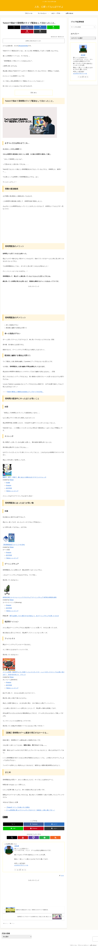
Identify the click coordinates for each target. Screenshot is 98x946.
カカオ (16, 842)
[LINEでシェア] (39, 27)
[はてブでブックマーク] (28, 27)
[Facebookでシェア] (18, 27)
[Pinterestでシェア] (49, 27)
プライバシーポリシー (82, 941)
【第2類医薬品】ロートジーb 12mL (14, 540)
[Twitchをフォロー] (33, 833)
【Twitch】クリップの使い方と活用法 (18, 803)
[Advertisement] (34, 297)
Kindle (8, 478)
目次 (32, 88)
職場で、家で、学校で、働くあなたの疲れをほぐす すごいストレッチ (24, 473)
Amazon (8, 481)
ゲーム (5, 812)
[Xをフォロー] (26, 833)
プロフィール (72, 941)
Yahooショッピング (12, 487)
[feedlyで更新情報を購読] (37, 833)
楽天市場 (9, 484)
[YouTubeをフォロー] (30, 833)
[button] (60, 27)
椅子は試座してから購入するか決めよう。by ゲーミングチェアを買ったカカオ (34, 611)
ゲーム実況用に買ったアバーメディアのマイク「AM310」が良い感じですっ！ (30, 806)
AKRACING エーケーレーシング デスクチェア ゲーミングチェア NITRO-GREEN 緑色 (30, 593)
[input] (83, 27)
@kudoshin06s (23, 41)
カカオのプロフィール (21, 861)
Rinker (12, 475)
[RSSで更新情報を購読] (40, 833)
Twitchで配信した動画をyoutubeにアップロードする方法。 (25, 387)
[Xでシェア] (8, 27)
